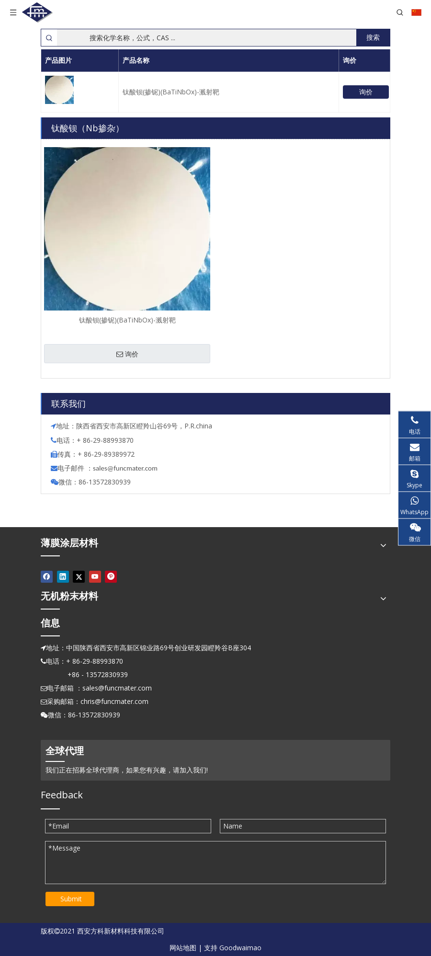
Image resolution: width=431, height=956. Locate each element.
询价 (366, 91)
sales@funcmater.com (117, 687)
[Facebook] (47, 577)
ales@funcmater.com (127, 468)
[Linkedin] (63, 577)
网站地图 (183, 947)
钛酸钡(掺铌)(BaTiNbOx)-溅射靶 (171, 91)
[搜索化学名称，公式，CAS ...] (206, 37)
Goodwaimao (240, 947)
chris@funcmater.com (114, 701)
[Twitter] (79, 577)
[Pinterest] (111, 577)
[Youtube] (95, 577)
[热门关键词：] (373, 37)
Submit (71, 898)
